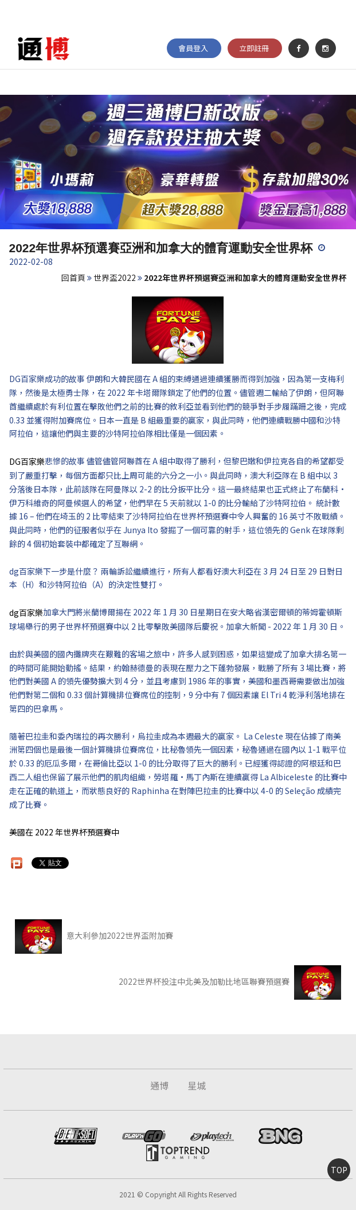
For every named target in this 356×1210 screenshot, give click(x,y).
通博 (159, 1085)
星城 (196, 1085)
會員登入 (193, 48)
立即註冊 (254, 48)
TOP (339, 1170)
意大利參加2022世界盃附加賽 (94, 935)
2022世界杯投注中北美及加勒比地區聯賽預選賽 (230, 981)
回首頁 (73, 277)
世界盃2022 (114, 277)
